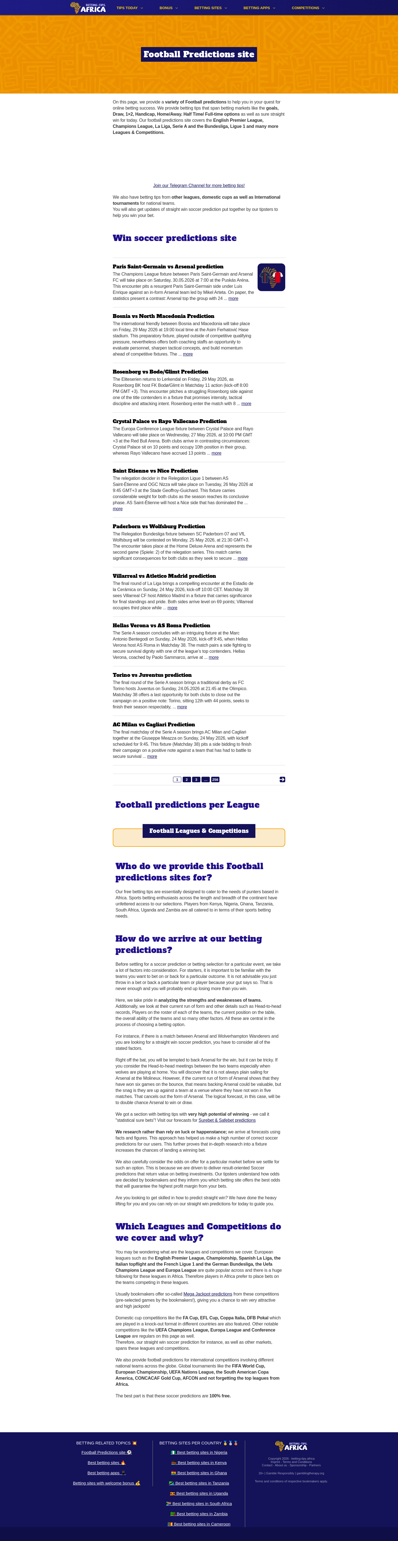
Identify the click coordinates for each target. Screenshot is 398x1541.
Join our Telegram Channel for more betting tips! (199, 164)
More (234, 298)
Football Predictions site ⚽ (107, 1452)
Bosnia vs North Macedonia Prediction (163, 316)
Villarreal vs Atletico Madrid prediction (164, 576)
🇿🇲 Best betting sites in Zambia (198, 1513)
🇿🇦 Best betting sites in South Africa (199, 1503)
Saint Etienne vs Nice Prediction (155, 470)
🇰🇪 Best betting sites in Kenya (199, 1462)
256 (215, 780)
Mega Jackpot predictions (208, 1294)
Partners (315, 1465)
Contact (267, 1465)
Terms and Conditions (297, 1462)
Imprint (275, 1462)
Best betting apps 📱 (106, 1472)
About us (281, 1465)
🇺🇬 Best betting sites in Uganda (199, 1493)
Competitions (305, 8)
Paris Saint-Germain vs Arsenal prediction (168, 266)
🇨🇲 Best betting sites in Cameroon (198, 1524)
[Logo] (88, 8)
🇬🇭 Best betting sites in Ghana (199, 1472)
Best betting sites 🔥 (106, 1462)
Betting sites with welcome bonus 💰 (106, 1483)
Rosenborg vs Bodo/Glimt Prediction (160, 371)
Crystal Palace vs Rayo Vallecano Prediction (170, 421)
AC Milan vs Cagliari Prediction (154, 724)
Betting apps (256, 8)
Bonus (166, 8)
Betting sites (208, 8)
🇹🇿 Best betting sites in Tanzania (199, 1483)
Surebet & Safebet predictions (227, 1120)
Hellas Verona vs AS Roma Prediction (161, 625)
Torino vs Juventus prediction (152, 675)
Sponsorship (298, 1465)
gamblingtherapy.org (310, 1473)
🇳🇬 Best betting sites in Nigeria (199, 1452)
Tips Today (127, 8)
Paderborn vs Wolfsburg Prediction (159, 526)
